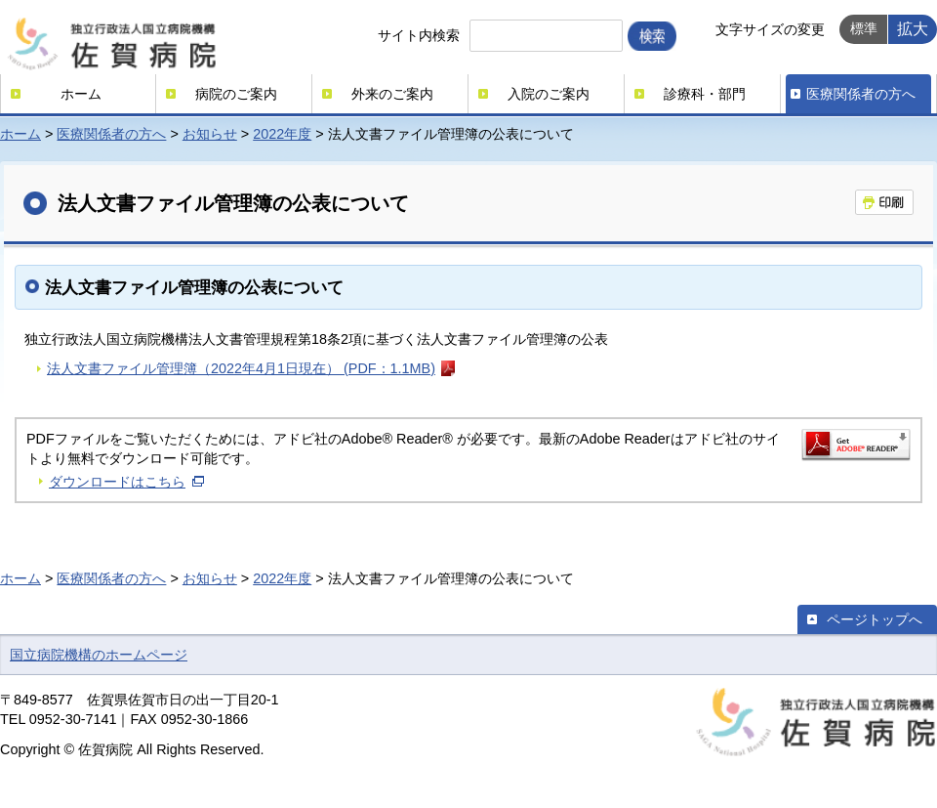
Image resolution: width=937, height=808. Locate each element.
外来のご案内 (392, 94)
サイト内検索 (419, 35)
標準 (863, 28)
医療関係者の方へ (861, 94)
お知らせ (210, 134)
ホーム (81, 94)
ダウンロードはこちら (117, 481)
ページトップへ (874, 619)
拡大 (912, 28)
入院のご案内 (549, 94)
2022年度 (282, 134)
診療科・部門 (705, 94)
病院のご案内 (236, 94)
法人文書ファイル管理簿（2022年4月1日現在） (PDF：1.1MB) (241, 368)
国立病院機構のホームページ (98, 654)
